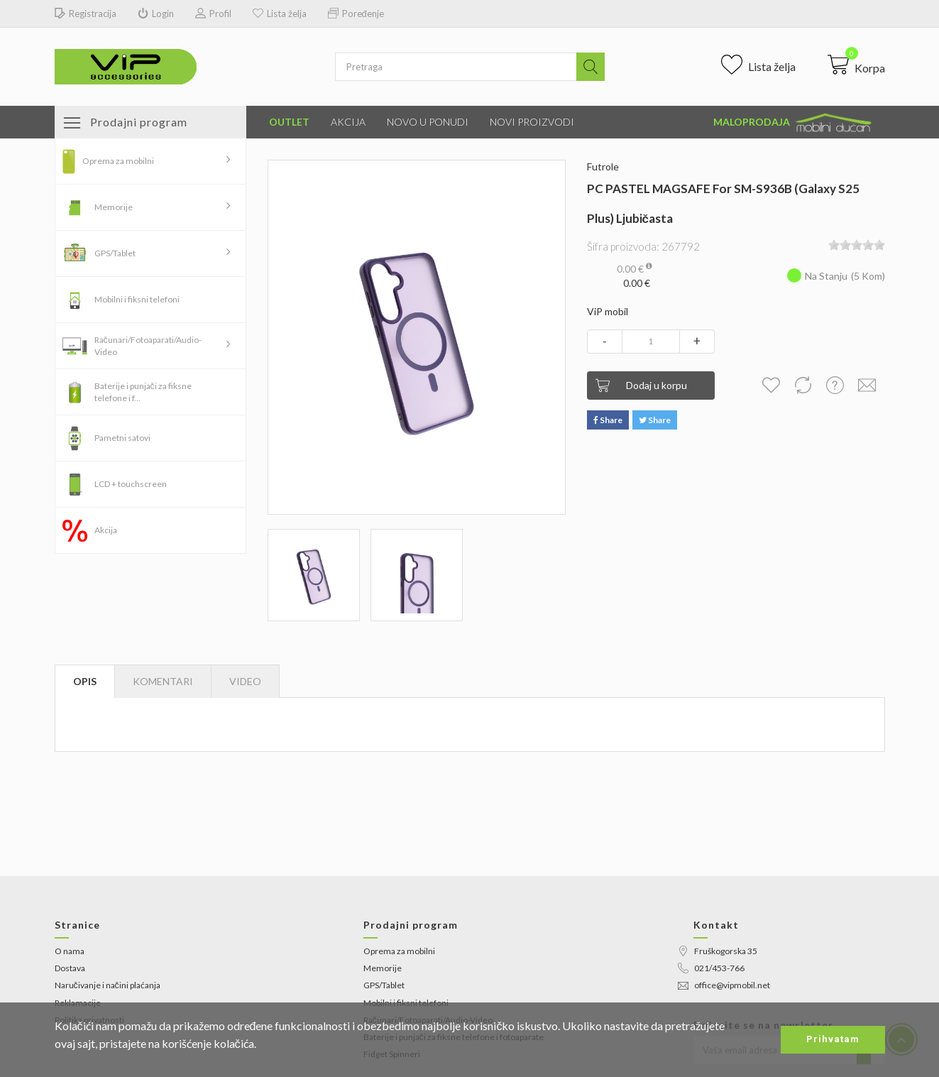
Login (156, 14)
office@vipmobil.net (724, 985)
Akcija (348, 122)
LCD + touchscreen (130, 484)
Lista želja (280, 14)
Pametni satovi (122, 437)
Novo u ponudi (427, 122)
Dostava (70, 968)
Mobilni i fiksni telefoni (137, 299)
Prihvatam (833, 1039)
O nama (69, 951)
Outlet (289, 122)
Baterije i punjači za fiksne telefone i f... (143, 392)
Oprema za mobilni (118, 160)
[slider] (856, 245)
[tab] (245, 681)
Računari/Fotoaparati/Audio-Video (148, 345)
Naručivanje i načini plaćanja (107, 985)
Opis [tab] (85, 681)
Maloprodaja (793, 122)
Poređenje (356, 14)
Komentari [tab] (163, 681)
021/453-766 (711, 968)
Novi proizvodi (532, 122)
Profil (213, 14)
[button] (856, 64)
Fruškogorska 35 (717, 951)
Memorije (113, 207)
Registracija (85, 14)
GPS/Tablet (115, 253)
